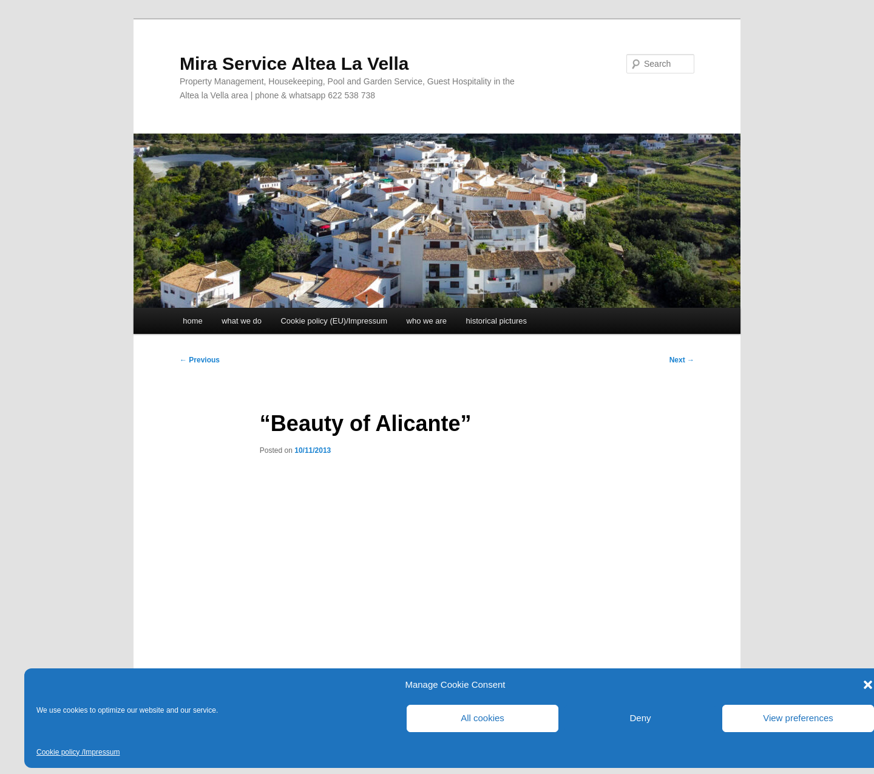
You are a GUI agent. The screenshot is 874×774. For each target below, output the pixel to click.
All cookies (482, 718)
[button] (868, 685)
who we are (427, 320)
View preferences (798, 718)
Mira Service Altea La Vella (294, 63)
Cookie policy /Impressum (78, 752)
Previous (200, 360)
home (193, 320)
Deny (640, 718)
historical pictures (496, 320)
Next (681, 360)
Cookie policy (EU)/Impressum (333, 320)
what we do (242, 320)
